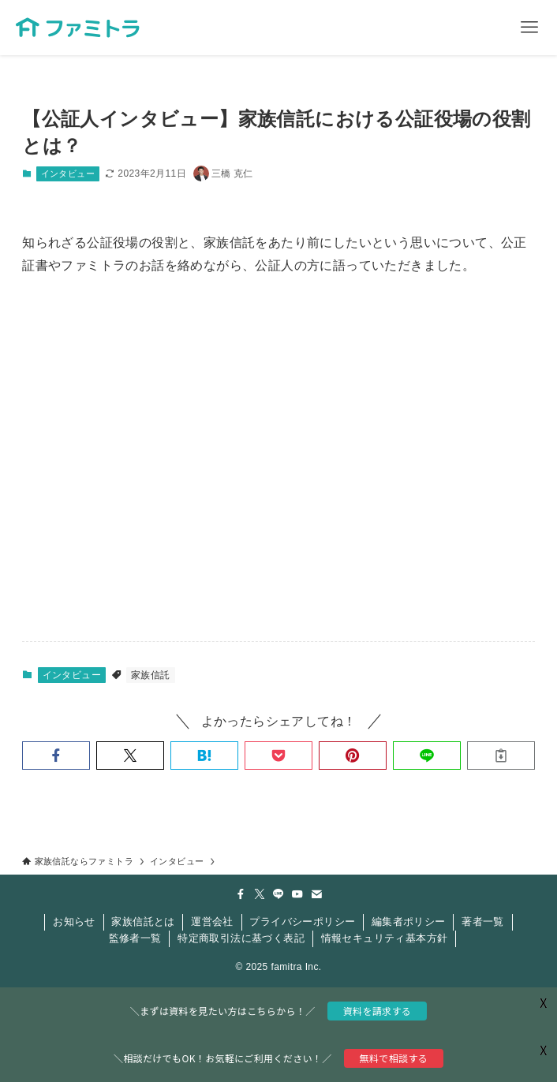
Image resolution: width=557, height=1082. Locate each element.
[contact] (316, 894)
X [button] (541, 1050)
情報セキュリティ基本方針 (384, 938)
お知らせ (74, 921)
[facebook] (241, 894)
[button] (56, 755)
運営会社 (212, 921)
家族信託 (150, 675)
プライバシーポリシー (302, 921)
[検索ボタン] (474, 27)
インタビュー (68, 173)
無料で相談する (394, 1058)
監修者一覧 (135, 938)
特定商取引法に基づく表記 (241, 938)
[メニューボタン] (529, 27)
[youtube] (297, 894)
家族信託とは (142, 921)
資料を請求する (377, 1010)
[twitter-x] (259, 894)
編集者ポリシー (409, 921)
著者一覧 (483, 921)
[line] (278, 894)
